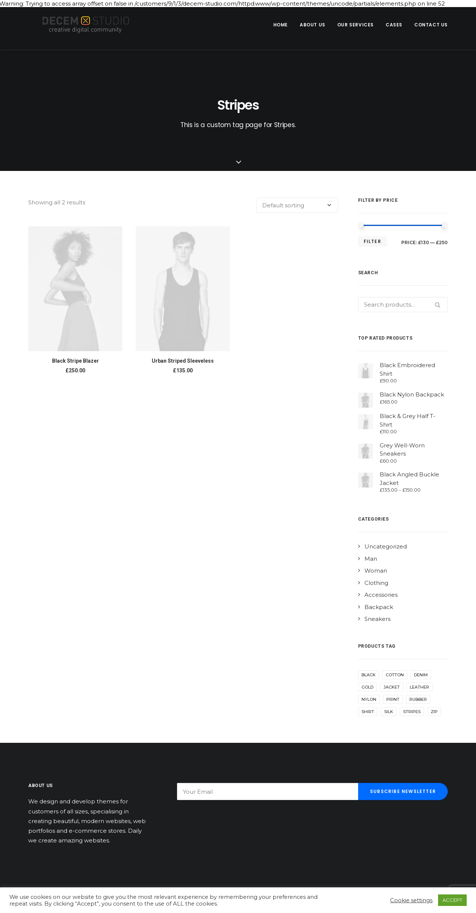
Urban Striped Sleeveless (183, 361)
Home (280, 25)
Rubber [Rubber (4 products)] (418, 699)
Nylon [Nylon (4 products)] (368, 699)
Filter (372, 241)
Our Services (355, 25)
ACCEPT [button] (452, 900)
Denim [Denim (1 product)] (421, 674)
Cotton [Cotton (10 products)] (395, 674)
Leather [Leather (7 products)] (419, 687)
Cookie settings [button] (411, 900)
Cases (394, 25)
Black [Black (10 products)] (368, 674)
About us (312, 25)
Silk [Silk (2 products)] (388, 711)
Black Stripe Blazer (75, 361)
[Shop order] (297, 205)
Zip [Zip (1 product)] (434, 711)
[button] (75, 288)
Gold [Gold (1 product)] (367, 687)
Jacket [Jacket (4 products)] (391, 687)
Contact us (431, 25)
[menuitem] (283, 25)
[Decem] (79, 25)
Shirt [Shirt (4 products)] (367, 711)
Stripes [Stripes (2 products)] (412, 711)
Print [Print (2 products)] (392, 699)
